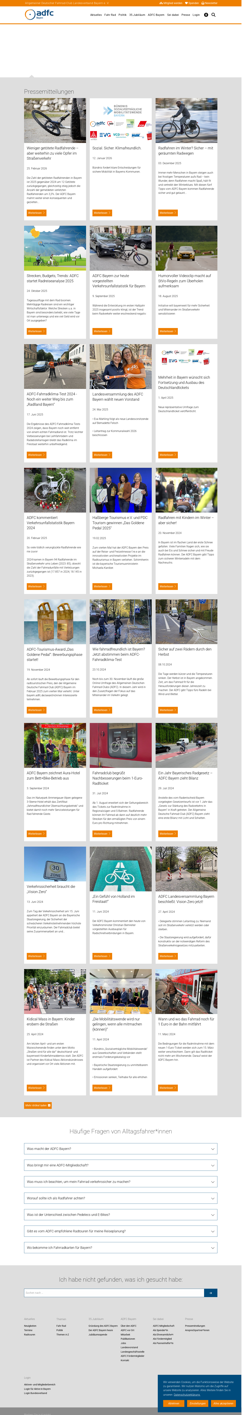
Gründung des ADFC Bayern (103, 1326)
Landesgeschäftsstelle (132, 1351)
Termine (28, 1330)
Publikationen (128, 1338)
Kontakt (125, 1360)
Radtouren (29, 1334)
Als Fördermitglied (162, 1338)
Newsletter (209, 3)
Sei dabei (173, 14)
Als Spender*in (160, 1330)
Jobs (123, 1343)
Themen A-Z (62, 1334)
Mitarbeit (125, 1334)
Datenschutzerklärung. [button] (187, 1394)
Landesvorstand (129, 1347)
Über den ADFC (128, 1326)
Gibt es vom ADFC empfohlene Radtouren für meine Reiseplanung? (76, 1231)
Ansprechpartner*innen (197, 1330)
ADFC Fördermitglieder (132, 1356)
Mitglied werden (170, 3)
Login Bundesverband (35, 1393)
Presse (186, 14)
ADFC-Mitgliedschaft (163, 1326)
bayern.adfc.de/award (40, 695)
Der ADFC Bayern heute (101, 1330)
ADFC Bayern (156, 14)
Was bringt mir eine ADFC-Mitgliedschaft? (57, 1165)
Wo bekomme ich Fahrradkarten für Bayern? (59, 1248)
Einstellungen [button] (198, 1403)
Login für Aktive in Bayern (37, 1389)
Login (196, 14)
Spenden (192, 3)
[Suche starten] (210, 1293)
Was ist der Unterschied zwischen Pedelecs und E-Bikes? (68, 1215)
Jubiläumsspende (98, 1334)
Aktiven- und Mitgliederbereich (39, 1384)
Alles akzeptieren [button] (223, 1403)
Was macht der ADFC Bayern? (49, 1149)
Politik (123, 14)
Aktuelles (96, 14)
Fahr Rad (110, 14)
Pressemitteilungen (195, 1326)
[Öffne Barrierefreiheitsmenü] (206, 15)
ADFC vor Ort (127, 1330)
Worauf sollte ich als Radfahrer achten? (56, 1198)
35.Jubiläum (137, 14)
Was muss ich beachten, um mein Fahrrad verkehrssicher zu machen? (78, 1182)
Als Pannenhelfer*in (163, 1343)
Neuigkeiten (30, 1326)
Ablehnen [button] (173, 1403)
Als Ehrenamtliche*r (163, 1334)
